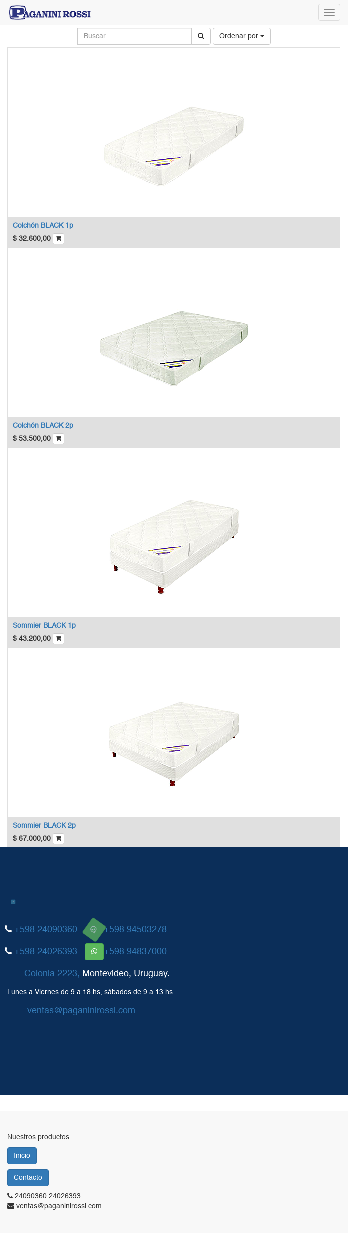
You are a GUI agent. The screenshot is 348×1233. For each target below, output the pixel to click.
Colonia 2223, (52, 973)
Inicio (22, 1155)
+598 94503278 (135, 929)
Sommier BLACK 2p (44, 825)
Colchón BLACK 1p (43, 225)
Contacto (28, 1177)
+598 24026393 (46, 951)
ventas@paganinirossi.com (82, 1010)
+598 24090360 (46, 929)
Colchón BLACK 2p (43, 425)
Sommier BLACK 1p (44, 625)
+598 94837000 (135, 951)
